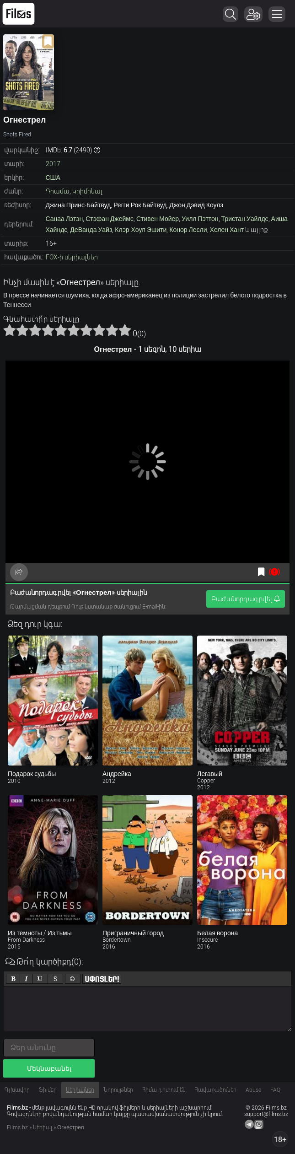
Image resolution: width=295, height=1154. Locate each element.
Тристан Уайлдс (244, 218)
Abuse (253, 1090)
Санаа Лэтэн (64, 218)
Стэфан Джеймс (110, 218)
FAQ (275, 1090)
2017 (53, 163)
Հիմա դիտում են (164, 1090)
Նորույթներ (118, 1090)
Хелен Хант (227, 229)
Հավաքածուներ (215, 1090)
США (53, 177)
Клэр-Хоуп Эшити (140, 229)
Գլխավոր (17, 1090)
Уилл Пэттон (200, 218)
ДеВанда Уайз (91, 229)
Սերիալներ (80, 1090)
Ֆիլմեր (48, 1090)
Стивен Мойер (157, 218)
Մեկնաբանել (49, 1068)
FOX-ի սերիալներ (72, 257)
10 (124, 330)
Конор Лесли (188, 229)
